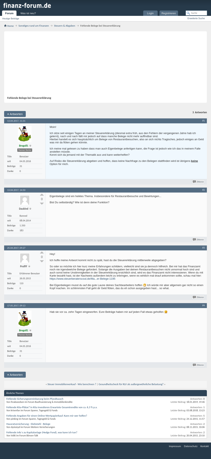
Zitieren (198, 181)
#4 (203, 305)
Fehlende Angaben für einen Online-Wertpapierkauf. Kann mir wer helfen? (46, 415)
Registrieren (169, 13)
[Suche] (196, 13)
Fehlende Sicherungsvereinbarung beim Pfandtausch (34, 398)
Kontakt (204, 446)
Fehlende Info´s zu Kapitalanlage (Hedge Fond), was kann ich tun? (41, 432)
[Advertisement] (103, 65)
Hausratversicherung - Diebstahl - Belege (28, 423)
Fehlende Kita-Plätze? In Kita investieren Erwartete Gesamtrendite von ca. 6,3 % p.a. (51, 407)
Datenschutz (190, 446)
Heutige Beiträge (10, 18)
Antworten (15, 114)
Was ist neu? (28, 13)
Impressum (175, 446)
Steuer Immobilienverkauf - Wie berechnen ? (72, 384)
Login (150, 13)
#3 (203, 247)
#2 (203, 189)
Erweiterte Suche (196, 18)
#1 (203, 120)
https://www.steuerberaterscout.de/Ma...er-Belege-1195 (82, 278)
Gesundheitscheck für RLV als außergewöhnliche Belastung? (130, 384)
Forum (9, 13)
